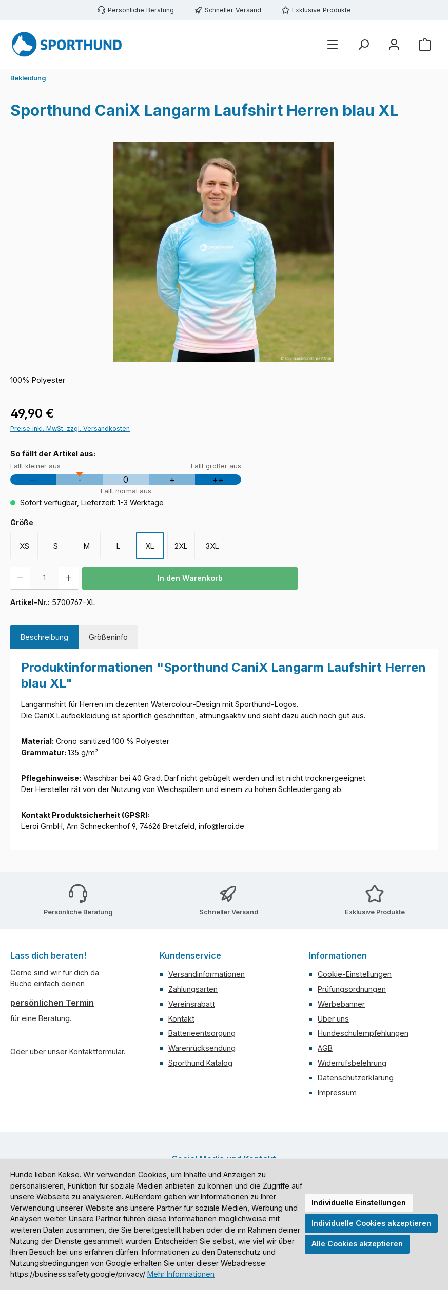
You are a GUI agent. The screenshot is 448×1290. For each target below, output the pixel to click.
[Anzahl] (44, 578)
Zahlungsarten (193, 989)
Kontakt (181, 1018)
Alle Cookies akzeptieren (357, 1243)
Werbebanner (341, 1004)
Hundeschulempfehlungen (363, 1033)
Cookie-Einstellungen (355, 974)
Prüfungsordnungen (352, 989)
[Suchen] (363, 44)
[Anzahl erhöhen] (69, 578)
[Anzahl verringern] (20, 578)
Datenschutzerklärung (356, 1077)
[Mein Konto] (394, 44)
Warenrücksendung (202, 1048)
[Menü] (332, 44)
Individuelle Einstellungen (358, 1202)
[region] (224, 252)
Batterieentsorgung (202, 1033)
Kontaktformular (96, 1051)
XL (149, 546)
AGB (325, 1048)
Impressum (337, 1092)
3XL (212, 546)
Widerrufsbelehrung (352, 1062)
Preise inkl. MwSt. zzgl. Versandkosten (70, 428)
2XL (181, 546)
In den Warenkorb (190, 578)
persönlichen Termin (52, 1002)
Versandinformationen (206, 974)
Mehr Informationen (181, 1274)
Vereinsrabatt (191, 1004)
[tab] (44, 637)
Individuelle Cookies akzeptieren (371, 1223)
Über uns (333, 1018)
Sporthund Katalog (200, 1062)
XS (24, 546)
